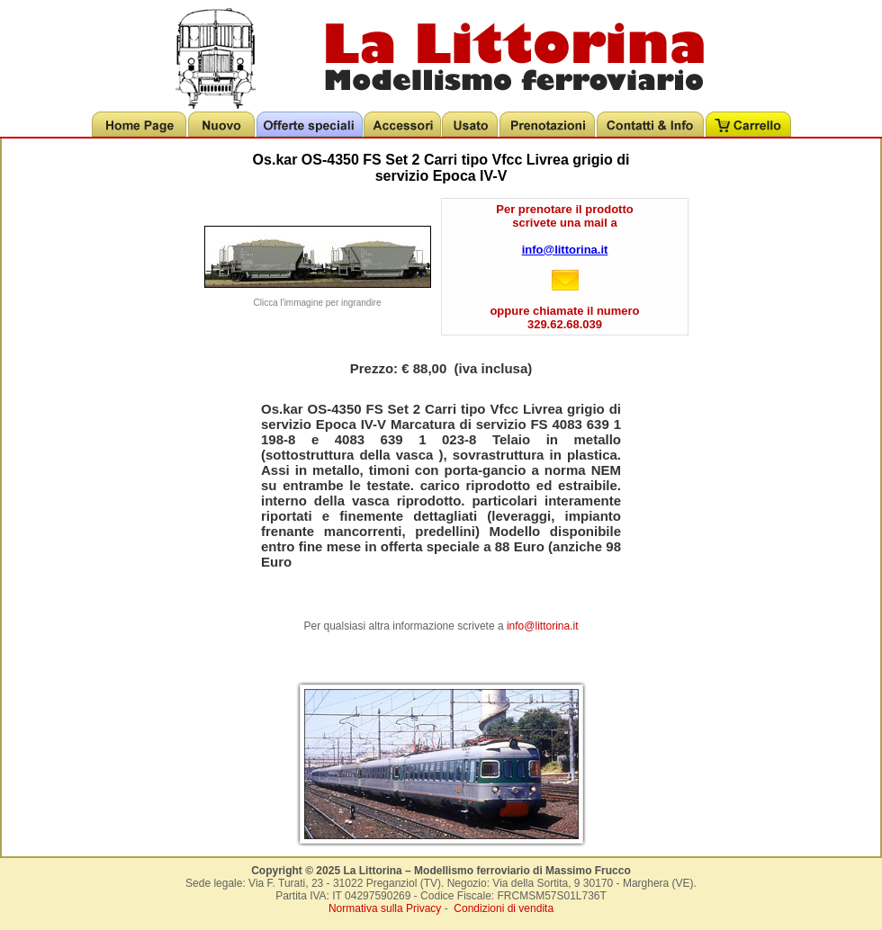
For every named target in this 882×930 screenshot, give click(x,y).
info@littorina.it (565, 249)
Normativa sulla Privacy (384, 908)
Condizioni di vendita (504, 908)
